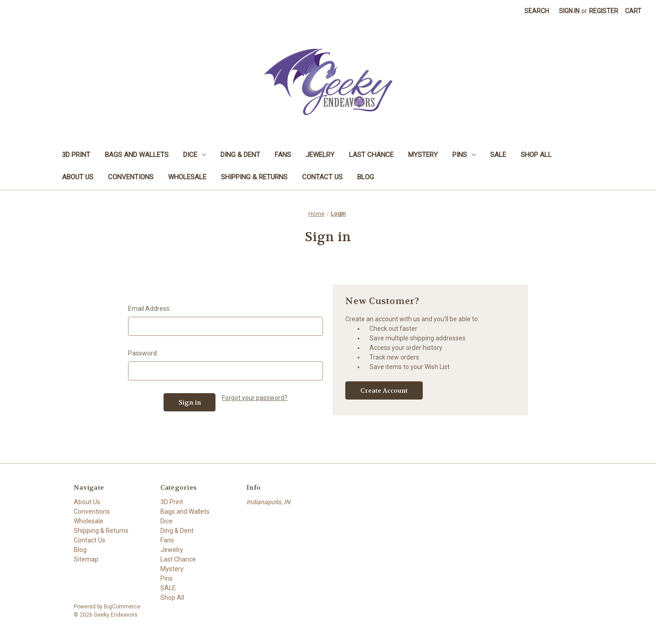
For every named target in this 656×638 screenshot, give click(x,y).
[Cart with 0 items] (633, 11)
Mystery (423, 155)
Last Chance (371, 155)
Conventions (131, 177)
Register (603, 11)
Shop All (536, 155)
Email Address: (149, 308)
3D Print (76, 155)
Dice (194, 155)
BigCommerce (122, 606)
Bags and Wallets (137, 155)
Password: (143, 353)
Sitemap (86, 559)
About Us (77, 177)
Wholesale (187, 177)
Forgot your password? (254, 397)
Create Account (384, 390)
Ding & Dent (240, 155)
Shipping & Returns (254, 177)
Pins (464, 155)
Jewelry (320, 155)
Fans (283, 155)
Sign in (569, 11)
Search (536, 11)
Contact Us (322, 177)
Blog (365, 177)
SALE (498, 155)
